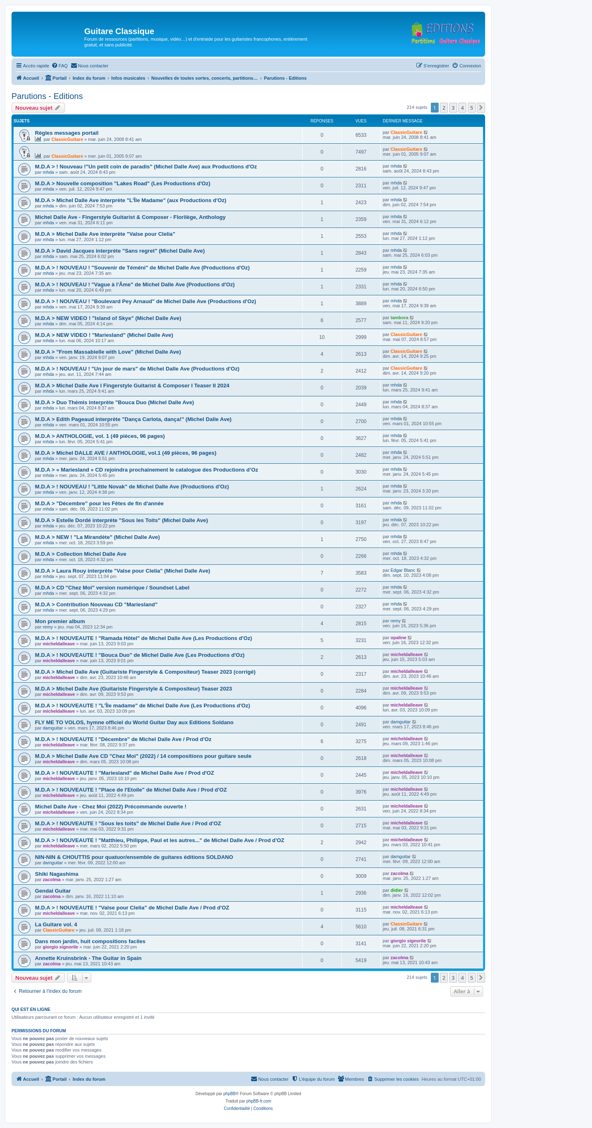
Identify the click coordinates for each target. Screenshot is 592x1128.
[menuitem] (59, 66)
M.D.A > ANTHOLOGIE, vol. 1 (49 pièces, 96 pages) (100, 436)
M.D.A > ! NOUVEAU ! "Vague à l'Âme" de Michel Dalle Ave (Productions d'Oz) (135, 284)
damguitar (53, 727)
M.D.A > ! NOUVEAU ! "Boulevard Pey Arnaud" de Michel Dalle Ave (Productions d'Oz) (145, 301)
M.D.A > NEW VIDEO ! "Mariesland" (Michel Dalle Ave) (104, 335)
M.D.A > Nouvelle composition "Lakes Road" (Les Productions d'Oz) (122, 183)
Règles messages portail (67, 133)
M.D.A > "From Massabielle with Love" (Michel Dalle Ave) (108, 352)
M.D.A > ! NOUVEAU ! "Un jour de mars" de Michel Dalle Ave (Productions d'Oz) (137, 369)
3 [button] (453, 107)
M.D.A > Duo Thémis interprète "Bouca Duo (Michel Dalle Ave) (114, 402)
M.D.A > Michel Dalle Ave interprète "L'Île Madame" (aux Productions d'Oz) (130, 200)
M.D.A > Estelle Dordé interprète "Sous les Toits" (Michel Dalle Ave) (121, 520)
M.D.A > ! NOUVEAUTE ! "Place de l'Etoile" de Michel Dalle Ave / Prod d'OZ (131, 790)
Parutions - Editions (47, 96)
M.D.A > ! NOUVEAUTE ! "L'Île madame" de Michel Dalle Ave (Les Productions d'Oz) (142, 705)
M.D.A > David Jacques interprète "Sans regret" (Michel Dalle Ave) (120, 251)
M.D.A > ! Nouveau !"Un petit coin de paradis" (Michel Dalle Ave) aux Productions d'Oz (146, 166)
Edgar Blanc (403, 570)
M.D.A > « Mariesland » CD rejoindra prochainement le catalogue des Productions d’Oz (146, 470)
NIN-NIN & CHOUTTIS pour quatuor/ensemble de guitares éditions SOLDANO (134, 857)
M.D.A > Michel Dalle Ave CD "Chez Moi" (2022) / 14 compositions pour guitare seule (143, 756)
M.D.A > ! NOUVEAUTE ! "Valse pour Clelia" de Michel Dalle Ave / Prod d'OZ (132, 908)
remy (48, 626)
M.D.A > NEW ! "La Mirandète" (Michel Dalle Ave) (97, 537)
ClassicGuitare (67, 139)
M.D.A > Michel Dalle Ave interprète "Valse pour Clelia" (105, 234)
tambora (399, 317)
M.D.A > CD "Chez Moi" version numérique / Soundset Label (112, 588)
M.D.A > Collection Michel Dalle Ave (80, 554)
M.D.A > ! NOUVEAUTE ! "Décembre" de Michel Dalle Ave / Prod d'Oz (123, 739)
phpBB (229, 1093)
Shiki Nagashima (57, 874)
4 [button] (462, 107)
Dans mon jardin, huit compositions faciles (90, 941)
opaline (399, 637)
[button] (481, 108)
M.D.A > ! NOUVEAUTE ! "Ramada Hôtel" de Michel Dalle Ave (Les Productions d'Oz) (143, 638)
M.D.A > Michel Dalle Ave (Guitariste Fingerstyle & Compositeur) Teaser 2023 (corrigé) (145, 672)
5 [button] (471, 107)
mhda (48, 172)
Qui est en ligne (31, 1009)
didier (397, 890)
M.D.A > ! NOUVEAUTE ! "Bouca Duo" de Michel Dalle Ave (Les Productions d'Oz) (140, 655)
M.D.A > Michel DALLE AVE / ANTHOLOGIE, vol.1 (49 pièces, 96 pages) (125, 453)
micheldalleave (59, 643)
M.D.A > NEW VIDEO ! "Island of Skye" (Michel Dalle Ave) (108, 318)
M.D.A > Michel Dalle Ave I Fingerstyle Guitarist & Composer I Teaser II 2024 (132, 385)
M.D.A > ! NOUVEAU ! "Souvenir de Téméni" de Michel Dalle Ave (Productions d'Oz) (142, 268)
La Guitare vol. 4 (56, 924)
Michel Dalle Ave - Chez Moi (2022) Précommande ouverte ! (110, 806)
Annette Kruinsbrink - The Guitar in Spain (88, 958)
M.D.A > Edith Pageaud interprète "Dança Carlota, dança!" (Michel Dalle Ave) (133, 419)
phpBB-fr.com (258, 1101)
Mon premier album (60, 621)
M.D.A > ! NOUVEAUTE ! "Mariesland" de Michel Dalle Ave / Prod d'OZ (124, 773)
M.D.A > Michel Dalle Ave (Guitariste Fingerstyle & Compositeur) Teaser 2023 (133, 689)
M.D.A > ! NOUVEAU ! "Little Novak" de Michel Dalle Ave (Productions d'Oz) (132, 486)
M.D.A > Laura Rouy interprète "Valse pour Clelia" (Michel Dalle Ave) (122, 571)
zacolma (51, 879)
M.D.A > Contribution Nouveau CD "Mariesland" (96, 604)
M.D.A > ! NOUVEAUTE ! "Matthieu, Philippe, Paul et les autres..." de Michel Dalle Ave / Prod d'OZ (159, 840)
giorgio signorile (60, 946)
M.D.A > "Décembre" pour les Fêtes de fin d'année (99, 503)
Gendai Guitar (53, 891)
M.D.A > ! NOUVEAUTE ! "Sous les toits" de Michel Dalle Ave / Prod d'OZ (128, 823)
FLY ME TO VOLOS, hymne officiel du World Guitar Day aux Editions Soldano (134, 722)
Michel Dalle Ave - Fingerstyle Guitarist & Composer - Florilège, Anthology (130, 217)
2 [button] (443, 107)
